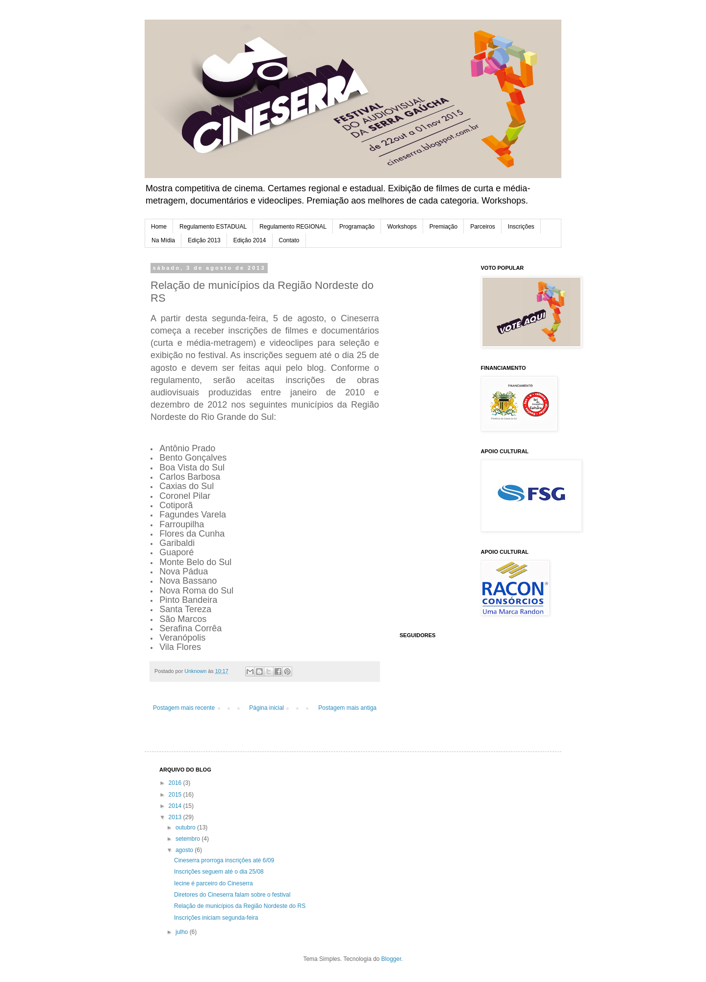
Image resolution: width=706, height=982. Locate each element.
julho (183, 932)
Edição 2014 (249, 240)
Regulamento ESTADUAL (213, 226)
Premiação (443, 226)
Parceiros (482, 226)
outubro (186, 827)
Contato (289, 240)
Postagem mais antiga (347, 707)
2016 (176, 782)
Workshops (402, 226)
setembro (189, 838)
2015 (176, 794)
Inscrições (521, 226)
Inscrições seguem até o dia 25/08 (219, 871)
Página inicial (266, 707)
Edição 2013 (204, 240)
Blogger (391, 959)
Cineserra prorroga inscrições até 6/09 (224, 860)
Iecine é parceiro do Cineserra (213, 883)
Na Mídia (163, 240)
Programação (357, 226)
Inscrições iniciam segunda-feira (216, 917)
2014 (176, 805)
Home (159, 226)
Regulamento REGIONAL (293, 226)
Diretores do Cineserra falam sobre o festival (232, 894)
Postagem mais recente (184, 707)
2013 (176, 817)
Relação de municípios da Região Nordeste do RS (239, 906)
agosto (185, 850)
